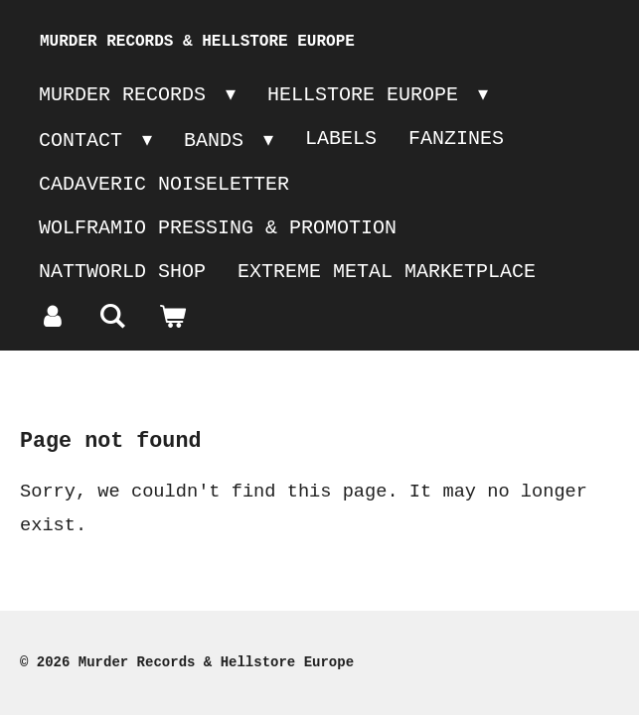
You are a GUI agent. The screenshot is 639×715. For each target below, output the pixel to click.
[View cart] (172, 318)
